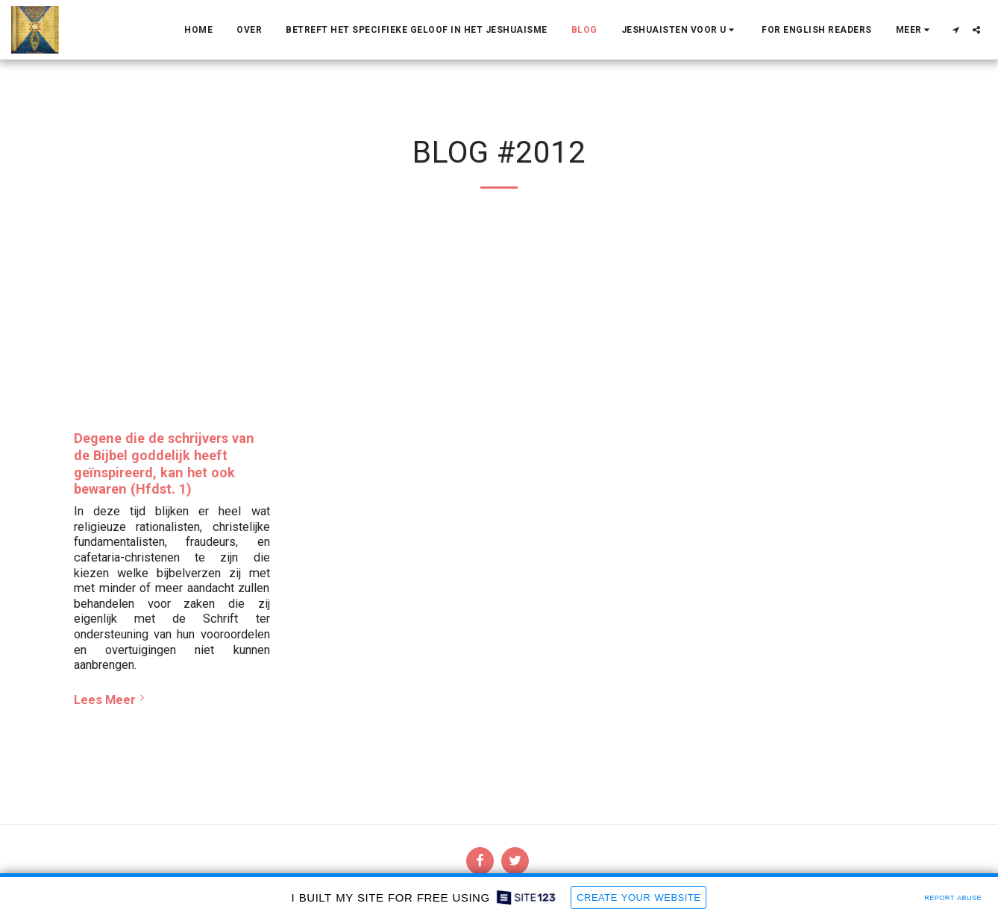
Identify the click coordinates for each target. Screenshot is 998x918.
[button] (680, 30)
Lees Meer (111, 699)
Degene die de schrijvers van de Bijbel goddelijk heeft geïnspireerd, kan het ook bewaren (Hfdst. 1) (164, 463)
